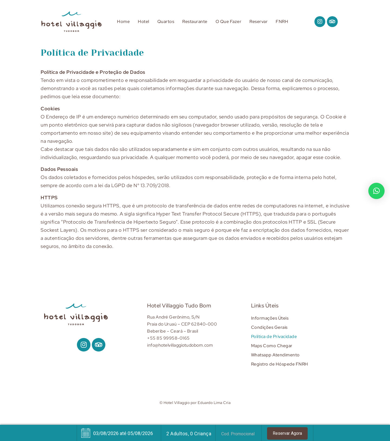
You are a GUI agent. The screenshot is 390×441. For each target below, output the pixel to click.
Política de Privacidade (274, 336)
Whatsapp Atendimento (275, 355)
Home (123, 21)
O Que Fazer (229, 21)
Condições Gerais (269, 327)
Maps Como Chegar (271, 346)
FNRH (282, 21)
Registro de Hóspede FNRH (279, 364)
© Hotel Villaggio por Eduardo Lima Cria (195, 402)
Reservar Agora (287, 433)
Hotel (143, 21)
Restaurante (194, 21)
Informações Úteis (270, 318)
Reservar (258, 21)
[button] (376, 191)
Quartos (165, 21)
